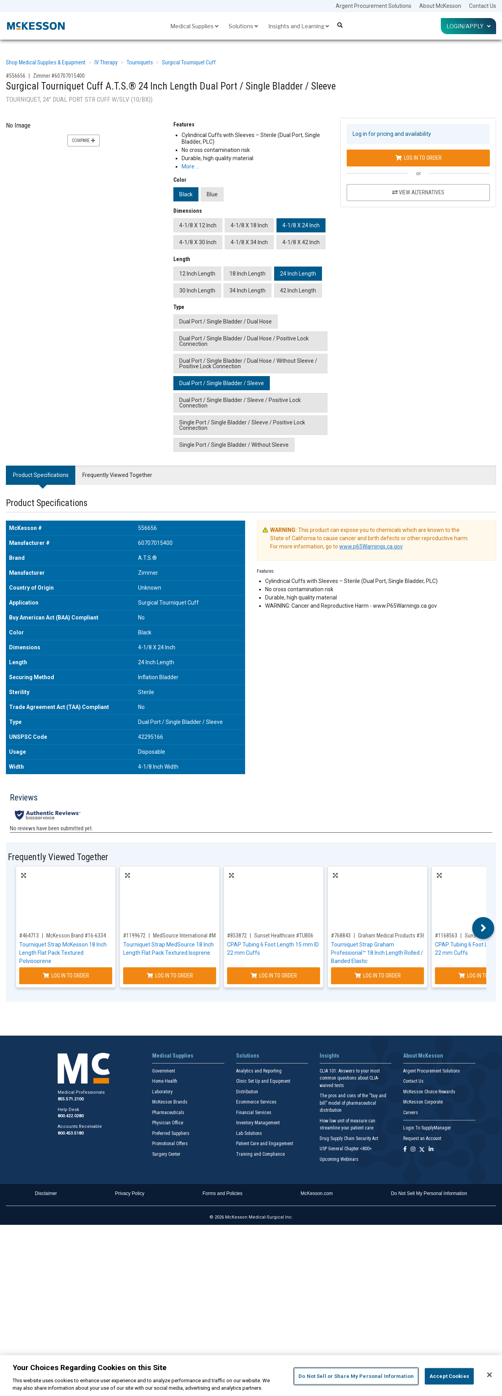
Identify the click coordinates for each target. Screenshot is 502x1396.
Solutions (243, 26)
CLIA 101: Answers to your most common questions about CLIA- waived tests (350, 1078)
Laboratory (162, 1092)
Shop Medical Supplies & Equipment (45, 62)
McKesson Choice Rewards (429, 1092)
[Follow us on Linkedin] (431, 1149)
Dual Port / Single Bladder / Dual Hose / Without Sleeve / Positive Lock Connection (248, 363)
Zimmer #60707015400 (59, 76)
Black (186, 194)
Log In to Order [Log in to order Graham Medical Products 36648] (378, 975)
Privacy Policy (129, 1193)
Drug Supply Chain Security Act (349, 1138)
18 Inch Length (247, 273)
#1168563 (446, 935)
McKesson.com (317, 1193)
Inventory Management (258, 1123)
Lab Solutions (249, 1133)
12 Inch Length (197, 273)
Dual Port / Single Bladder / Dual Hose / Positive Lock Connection (244, 341)
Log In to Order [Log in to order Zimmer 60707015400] (418, 158)
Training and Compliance (260, 1154)
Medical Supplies (194, 26)
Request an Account (422, 1138)
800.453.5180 (71, 1133)
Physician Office (167, 1123)
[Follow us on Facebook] (405, 1149)
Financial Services (253, 1112)
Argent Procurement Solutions (373, 6)
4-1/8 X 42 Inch (301, 242)
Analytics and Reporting (259, 1071)
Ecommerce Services (256, 1102)
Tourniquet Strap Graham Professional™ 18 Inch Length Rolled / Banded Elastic (377, 952)
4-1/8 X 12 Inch (197, 225)
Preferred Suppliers (170, 1133)
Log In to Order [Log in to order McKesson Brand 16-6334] (66, 975)
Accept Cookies (449, 1376)
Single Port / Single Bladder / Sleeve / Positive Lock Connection (242, 425)
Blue (212, 194)
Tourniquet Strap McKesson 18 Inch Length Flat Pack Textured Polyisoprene (63, 952)
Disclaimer (46, 1193)
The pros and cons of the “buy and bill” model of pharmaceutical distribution (353, 1103)
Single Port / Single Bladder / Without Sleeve (234, 445)
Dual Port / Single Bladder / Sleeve (221, 383)
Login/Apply (468, 26)
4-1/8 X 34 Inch (249, 242)
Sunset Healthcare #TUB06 (283, 935)
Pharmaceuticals (168, 1112)
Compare (83, 140)
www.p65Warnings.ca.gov (370, 546)
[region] (251, 1375)
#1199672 (134, 935)
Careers (410, 1112)
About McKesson (440, 6)
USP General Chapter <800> (346, 1148)
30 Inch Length (197, 290)
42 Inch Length (298, 290)
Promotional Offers (170, 1143)
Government (163, 1071)
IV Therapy (106, 62)
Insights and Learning (298, 26)
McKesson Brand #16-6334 (76, 935)
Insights (329, 1055)
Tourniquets (140, 62)
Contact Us (482, 6)
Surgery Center (166, 1154)
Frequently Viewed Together (117, 475)
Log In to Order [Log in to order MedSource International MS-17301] (170, 975)
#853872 (237, 935)
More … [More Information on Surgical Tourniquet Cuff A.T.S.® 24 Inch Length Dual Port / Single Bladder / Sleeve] (190, 166)
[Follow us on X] (422, 1149)
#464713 (29, 935)
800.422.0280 (71, 1115)
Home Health (164, 1081)
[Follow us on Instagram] (413, 1149)
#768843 (341, 935)
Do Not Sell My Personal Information (429, 1193)
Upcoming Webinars (339, 1159)
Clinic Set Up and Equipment (263, 1081)
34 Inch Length (247, 290)
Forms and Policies (222, 1193)
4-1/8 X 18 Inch (249, 225)
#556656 (15, 76)
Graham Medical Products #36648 (395, 935)
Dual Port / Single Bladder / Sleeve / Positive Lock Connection (240, 403)
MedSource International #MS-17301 (193, 935)
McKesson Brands (169, 1102)
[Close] (489, 1374)
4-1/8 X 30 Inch (197, 242)
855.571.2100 (71, 1099)
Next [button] (483, 928)
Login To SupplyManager (427, 1128)
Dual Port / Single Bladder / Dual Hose (225, 321)
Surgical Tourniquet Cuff (189, 62)
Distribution (247, 1092)
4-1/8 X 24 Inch (301, 225)
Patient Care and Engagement (264, 1143)
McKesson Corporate (423, 1102)
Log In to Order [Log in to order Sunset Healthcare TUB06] (274, 975)
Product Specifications (41, 475)
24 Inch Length (298, 273)
